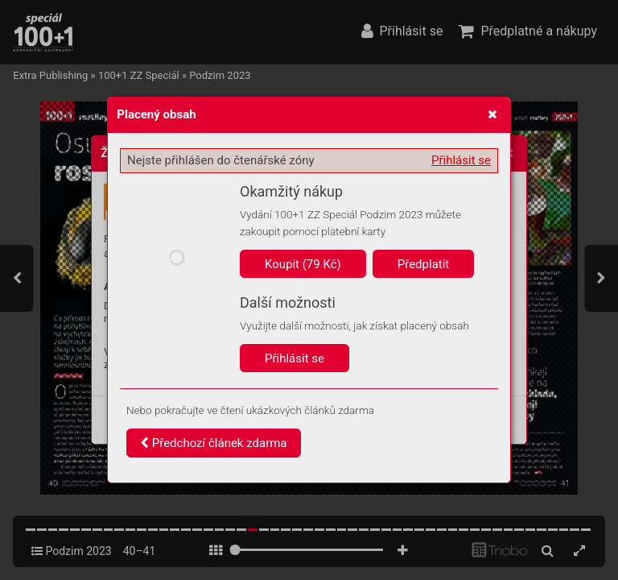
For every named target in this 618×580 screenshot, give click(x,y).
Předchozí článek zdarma (213, 443)
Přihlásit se (461, 160)
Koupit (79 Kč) (303, 264)
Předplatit (424, 264)
